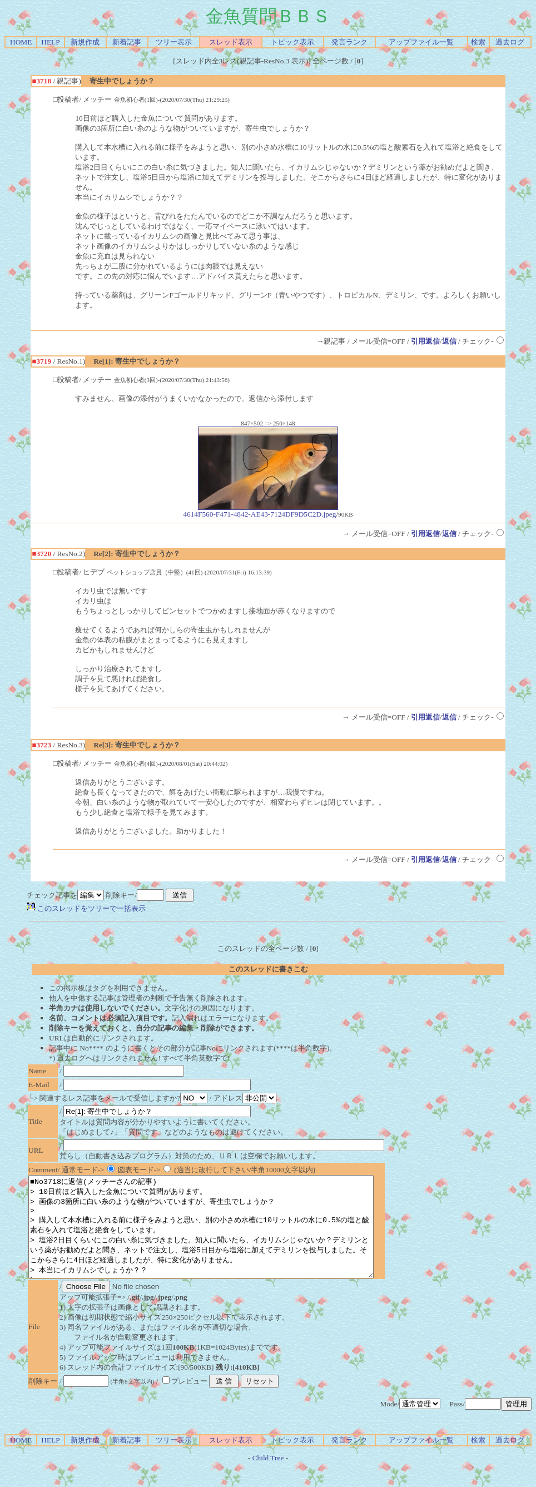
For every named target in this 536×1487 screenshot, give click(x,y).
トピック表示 (292, 42)
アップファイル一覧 (421, 42)
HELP (50, 42)
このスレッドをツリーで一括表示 (86, 908)
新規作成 (85, 42)
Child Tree (268, 1478)
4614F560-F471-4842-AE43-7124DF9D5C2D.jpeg (260, 510)
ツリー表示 (174, 42)
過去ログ (509, 42)
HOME (21, 42)
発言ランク (349, 42)
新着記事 (126, 42)
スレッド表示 (230, 42)
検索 (478, 42)
